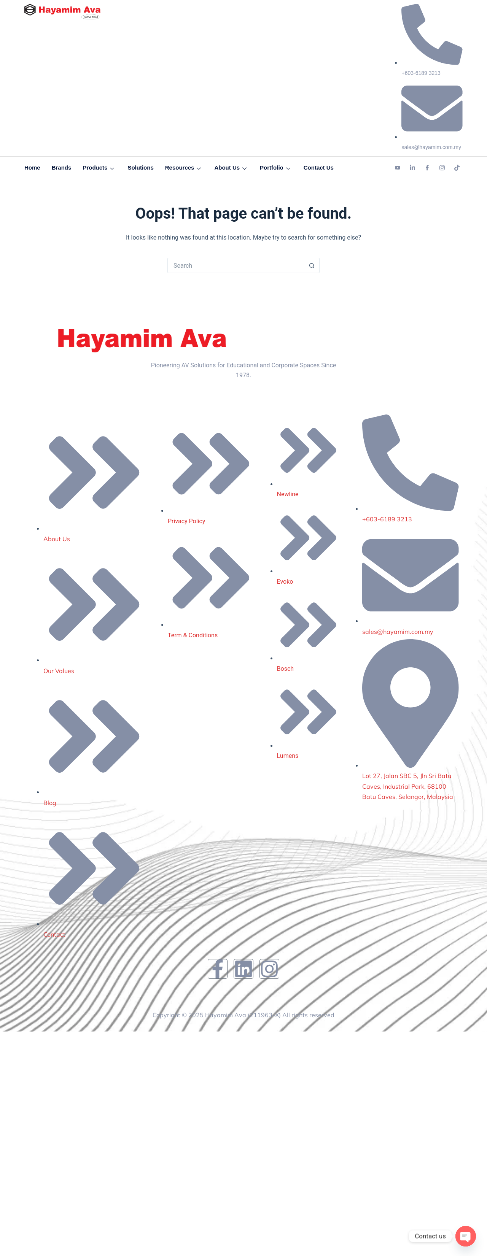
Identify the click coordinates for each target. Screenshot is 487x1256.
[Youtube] (397, 168)
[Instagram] (442, 168)
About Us (231, 167)
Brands (62, 167)
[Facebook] (427, 168)
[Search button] (312, 265)
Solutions (140, 167)
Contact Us (319, 167)
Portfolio (276, 167)
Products (99, 167)
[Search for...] (235, 265)
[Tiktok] (457, 168)
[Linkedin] (412, 168)
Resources (184, 167)
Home (32, 167)
